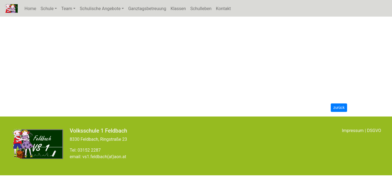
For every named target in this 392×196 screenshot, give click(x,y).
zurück (339, 107)
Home (30, 8)
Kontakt (223, 8)
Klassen (178, 8)
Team (66, 8)
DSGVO (374, 130)
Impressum (353, 130)
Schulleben (201, 8)
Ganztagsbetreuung (147, 8)
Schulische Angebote (100, 8)
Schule (50, 8)
